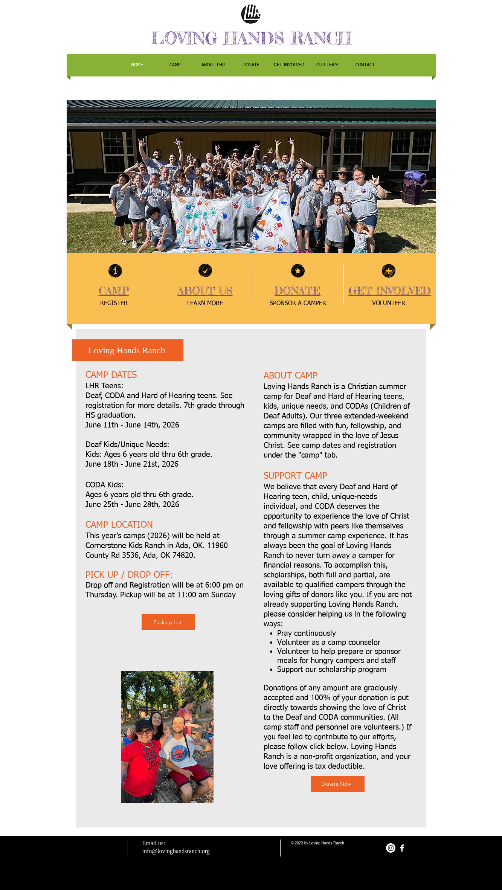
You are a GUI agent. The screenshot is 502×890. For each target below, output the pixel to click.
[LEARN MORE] (205, 303)
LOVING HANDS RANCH (251, 38)
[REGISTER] (114, 303)
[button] (251, 176)
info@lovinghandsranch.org (176, 851)
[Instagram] (390, 848)
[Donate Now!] (338, 784)
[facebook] (402, 848)
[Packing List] (168, 622)
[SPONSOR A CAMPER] (298, 303)
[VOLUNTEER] (388, 303)
